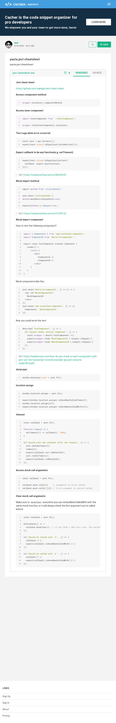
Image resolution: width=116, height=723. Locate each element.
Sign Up (6, 696)
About (5, 709)
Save (104, 44)
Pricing (6, 715)
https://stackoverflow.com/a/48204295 (45, 174)
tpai (16, 42)
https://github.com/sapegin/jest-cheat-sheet (40, 88)
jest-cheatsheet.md (23, 72)
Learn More (98, 22)
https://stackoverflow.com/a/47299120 (45, 213)
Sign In (5, 702)
